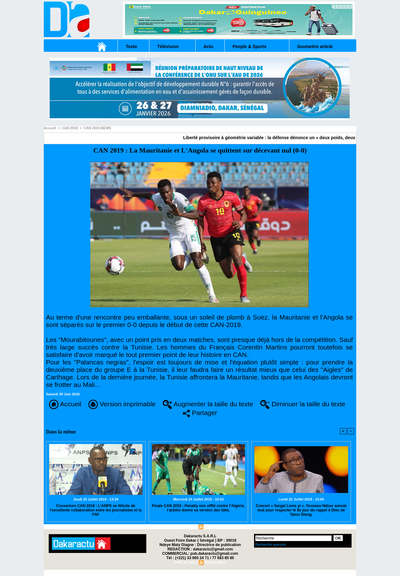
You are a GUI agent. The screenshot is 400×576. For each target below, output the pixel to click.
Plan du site (184, 526)
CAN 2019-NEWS (97, 128)
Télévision (167, 46)
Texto (131, 46)
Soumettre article (315, 46)
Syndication (215, 526)
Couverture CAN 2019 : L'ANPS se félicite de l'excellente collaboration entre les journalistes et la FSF (96, 510)
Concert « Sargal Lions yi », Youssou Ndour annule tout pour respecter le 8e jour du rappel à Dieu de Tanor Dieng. (301, 510)
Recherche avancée (270, 544)
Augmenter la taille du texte (208, 404)
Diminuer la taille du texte (302, 404)
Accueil (50, 128)
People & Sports (249, 46)
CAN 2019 (70, 128)
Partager (200, 412)
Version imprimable (121, 404)
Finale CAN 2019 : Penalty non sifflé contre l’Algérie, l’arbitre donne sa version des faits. (198, 508)
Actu (208, 46)
